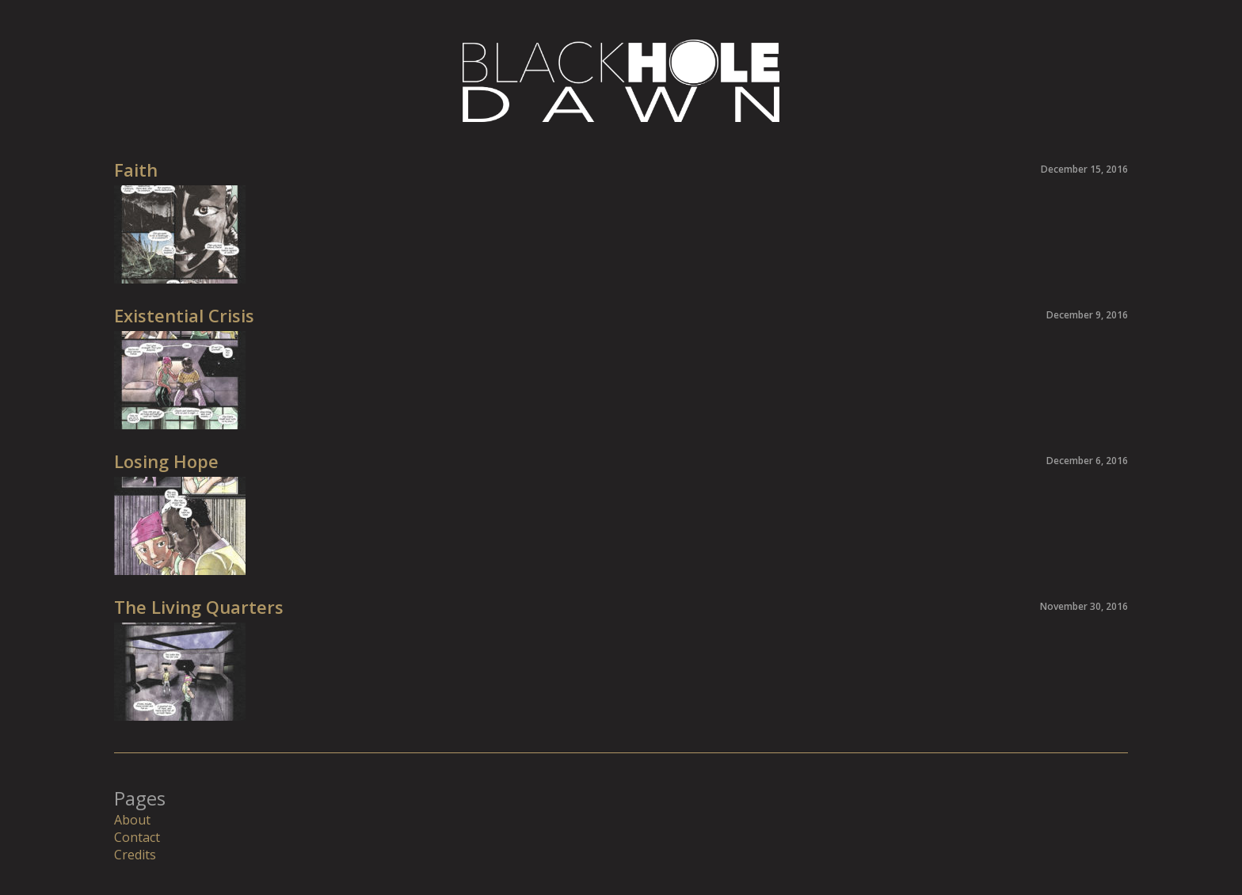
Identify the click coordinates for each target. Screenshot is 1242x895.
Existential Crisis (184, 315)
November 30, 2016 (1084, 606)
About (132, 819)
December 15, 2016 (1084, 169)
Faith (136, 169)
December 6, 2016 (1087, 460)
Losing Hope (166, 461)
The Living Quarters (199, 607)
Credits (135, 854)
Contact (137, 837)
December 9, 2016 (1087, 315)
